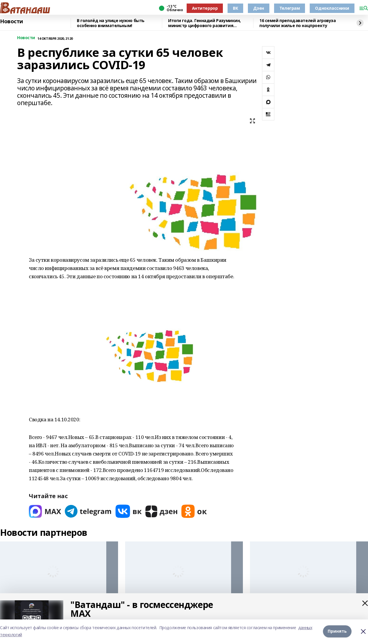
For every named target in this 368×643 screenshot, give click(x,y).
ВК (235, 8)
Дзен (258, 8)
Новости (11, 21)
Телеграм (289, 8)
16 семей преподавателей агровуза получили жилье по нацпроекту (297, 23)
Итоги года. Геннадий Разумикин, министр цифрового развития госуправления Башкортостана (204, 23)
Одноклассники (332, 8)
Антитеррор (205, 8)
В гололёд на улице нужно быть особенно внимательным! (111, 23)
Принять (337, 631)
